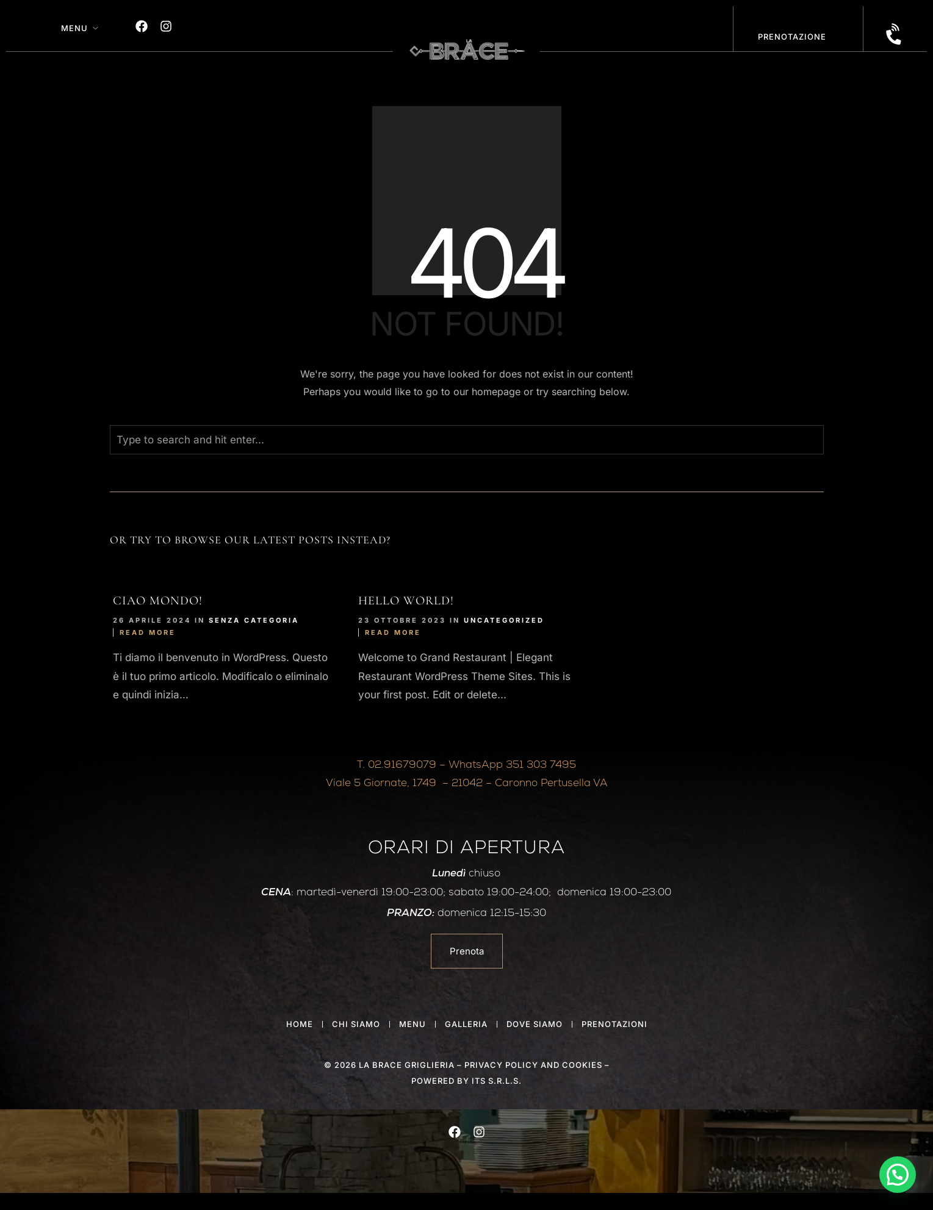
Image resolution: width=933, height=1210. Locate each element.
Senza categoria (254, 620)
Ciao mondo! (158, 600)
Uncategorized (504, 620)
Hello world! (406, 600)
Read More (148, 632)
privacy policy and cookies (533, 1065)
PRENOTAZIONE (792, 36)
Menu (74, 28)
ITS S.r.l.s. (497, 1081)
